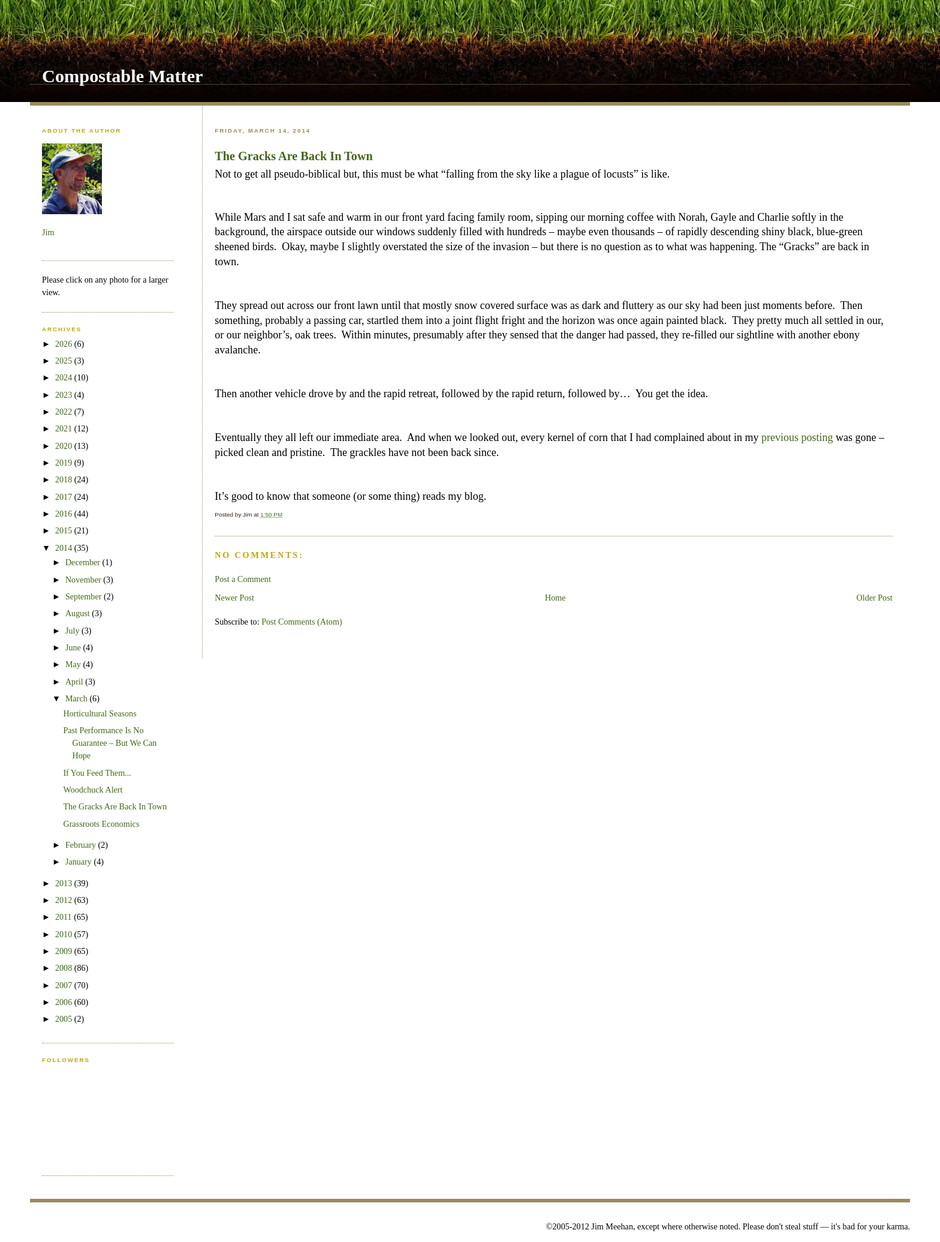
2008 (64, 968)
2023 (64, 395)
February (81, 845)
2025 (64, 360)
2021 (64, 428)
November (84, 579)
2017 (64, 497)
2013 (64, 883)
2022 (64, 411)
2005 (64, 1019)
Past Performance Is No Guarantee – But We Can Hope (109, 743)
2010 (64, 934)
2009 (64, 951)
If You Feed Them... (97, 773)
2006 (64, 1002)
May (74, 664)
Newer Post (234, 597)
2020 (64, 446)
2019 (64, 462)
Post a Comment (243, 579)
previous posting (797, 437)
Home (555, 597)
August (78, 613)
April (75, 681)
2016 (64, 513)
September (84, 596)
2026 (64, 344)
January (79, 861)
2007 (64, 985)
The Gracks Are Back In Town (294, 156)
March (77, 698)
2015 (64, 530)
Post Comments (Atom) (301, 621)
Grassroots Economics (101, 824)
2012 (64, 900)
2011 (64, 917)
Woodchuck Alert (92, 789)
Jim (48, 232)
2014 (64, 548)
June (74, 647)
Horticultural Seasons (99, 713)
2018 (64, 479)
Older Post (874, 597)
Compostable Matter (122, 76)
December (84, 562)
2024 (64, 377)
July (73, 630)
